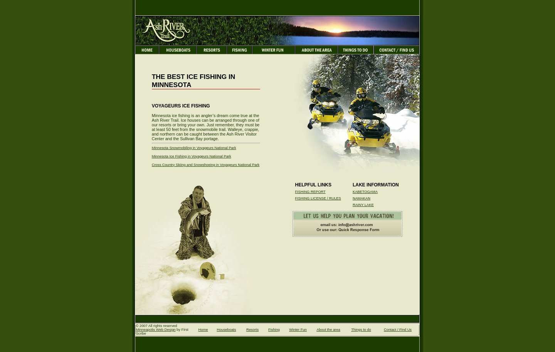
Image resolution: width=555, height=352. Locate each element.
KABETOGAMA (365, 192)
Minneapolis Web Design (156, 330)
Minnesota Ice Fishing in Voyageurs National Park (191, 156)
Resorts (252, 330)
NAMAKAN (361, 198)
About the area (328, 330)
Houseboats (226, 330)
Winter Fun (298, 330)
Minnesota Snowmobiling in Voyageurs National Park (194, 148)
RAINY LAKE (363, 205)
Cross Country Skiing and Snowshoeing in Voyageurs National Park (205, 165)
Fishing (274, 330)
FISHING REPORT (310, 192)
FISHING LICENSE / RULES (318, 198)
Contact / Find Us (398, 330)
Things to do (361, 330)
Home (203, 330)
